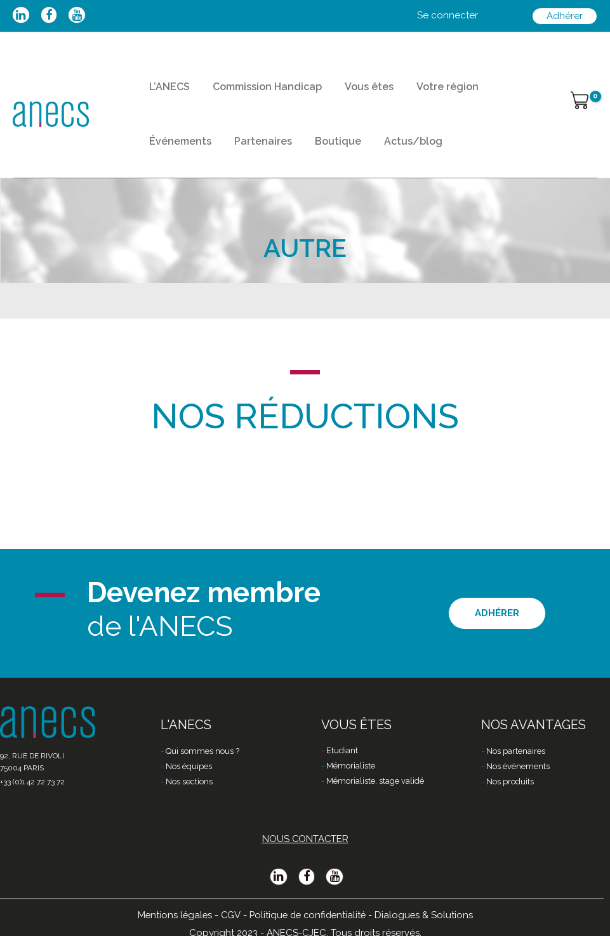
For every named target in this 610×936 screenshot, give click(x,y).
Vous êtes (350, 92)
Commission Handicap (255, 92)
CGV (229, 915)
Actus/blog (309, 158)
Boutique (241, 158)
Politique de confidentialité (308, 915)
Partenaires (174, 158)
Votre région (421, 92)
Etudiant (342, 751)
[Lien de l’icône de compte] (447, 16)
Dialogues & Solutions (427, 915)
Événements (498, 92)
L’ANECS (165, 92)
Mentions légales (172, 915)
